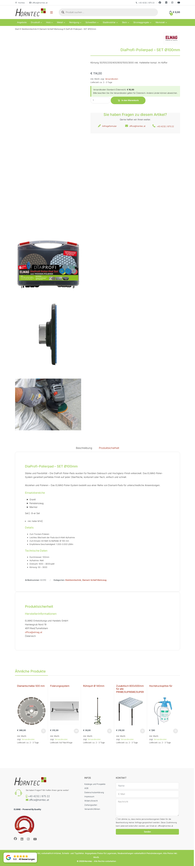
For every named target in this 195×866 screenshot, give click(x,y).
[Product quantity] (100, 100)
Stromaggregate (141, 22)
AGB (86, 788)
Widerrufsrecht (91, 800)
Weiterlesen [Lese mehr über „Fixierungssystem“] (76, 731)
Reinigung (74, 22)
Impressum (89, 796)
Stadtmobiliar (109, 22)
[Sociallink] (15, 838)
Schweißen (91, 22)
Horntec (20, 3)
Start (17, 29)
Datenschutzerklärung (94, 792)
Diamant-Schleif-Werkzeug (51, 29)
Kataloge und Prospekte (94, 784)
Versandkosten (111, 79)
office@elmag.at (33, 632)
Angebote (22, 22)
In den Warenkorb (130, 100)
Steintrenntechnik (29, 29)
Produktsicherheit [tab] (109, 448)
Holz (48, 22)
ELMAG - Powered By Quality (27, 809)
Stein (124, 22)
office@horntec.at (38, 3)
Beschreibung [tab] (84, 448)
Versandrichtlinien (92, 809)
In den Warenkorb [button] (43, 731)
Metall (60, 22)
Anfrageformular (109, 126)
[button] (20, 857)
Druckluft (35, 22)
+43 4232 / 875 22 (145, 3)
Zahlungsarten (90, 805)
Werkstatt (160, 22)
